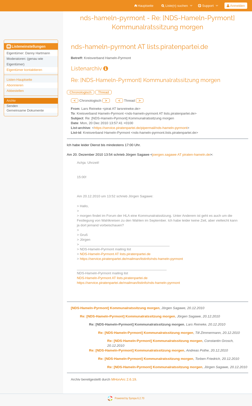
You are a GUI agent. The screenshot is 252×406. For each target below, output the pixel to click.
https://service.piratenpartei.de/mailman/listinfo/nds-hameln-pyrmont (131, 259)
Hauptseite (144, 6)
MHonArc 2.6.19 (123, 379)
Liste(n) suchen (174, 6)
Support (206, 6)
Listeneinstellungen (26, 46)
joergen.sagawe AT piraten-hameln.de (181, 154)
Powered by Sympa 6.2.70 (129, 398)
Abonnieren (15, 85)
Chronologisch (81, 92)
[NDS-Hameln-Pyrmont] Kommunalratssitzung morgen (115, 308)
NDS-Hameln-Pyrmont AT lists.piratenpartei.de (115, 254)
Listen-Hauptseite (19, 80)
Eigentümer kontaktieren (24, 70)
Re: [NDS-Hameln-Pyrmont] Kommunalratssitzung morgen (127, 316)
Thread (103, 92)
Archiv (11, 100)
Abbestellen (15, 91)
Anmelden (236, 6)
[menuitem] (144, 5)
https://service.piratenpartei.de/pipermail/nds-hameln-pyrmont (140, 128)
